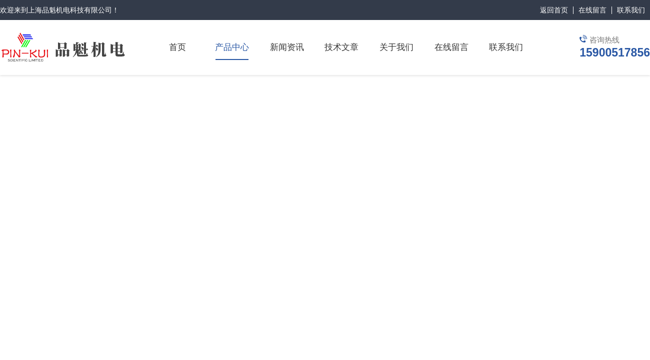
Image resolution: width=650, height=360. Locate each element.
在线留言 (592, 10)
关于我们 (397, 47)
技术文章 (341, 47)
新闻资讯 (287, 47)
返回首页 (554, 10)
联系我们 (631, 10)
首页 (177, 47)
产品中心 (232, 47)
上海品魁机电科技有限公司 (70, 10)
